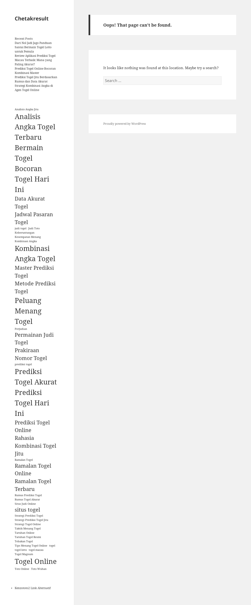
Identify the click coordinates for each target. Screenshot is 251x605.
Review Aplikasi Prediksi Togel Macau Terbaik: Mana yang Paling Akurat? (35, 60)
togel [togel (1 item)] (52, 545)
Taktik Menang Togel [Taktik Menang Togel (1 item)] (28, 528)
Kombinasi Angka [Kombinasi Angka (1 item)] (26, 241)
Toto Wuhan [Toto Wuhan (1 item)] (39, 569)
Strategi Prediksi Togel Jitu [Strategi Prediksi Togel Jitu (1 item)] (31, 520)
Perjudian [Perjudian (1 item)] (21, 329)
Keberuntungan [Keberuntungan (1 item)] (24, 232)
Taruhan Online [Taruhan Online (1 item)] (24, 532)
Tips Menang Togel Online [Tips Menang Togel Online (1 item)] (31, 545)
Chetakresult (32, 18)
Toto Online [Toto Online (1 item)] (22, 569)
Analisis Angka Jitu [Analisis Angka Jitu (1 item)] (26, 109)
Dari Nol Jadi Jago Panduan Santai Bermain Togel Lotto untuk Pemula (33, 47)
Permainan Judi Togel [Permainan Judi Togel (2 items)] (34, 338)
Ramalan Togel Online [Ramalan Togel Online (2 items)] (33, 469)
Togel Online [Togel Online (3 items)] (36, 561)
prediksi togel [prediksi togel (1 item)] (23, 364)
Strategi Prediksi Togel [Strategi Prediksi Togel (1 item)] (29, 515)
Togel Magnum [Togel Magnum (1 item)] (24, 554)
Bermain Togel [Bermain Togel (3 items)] (29, 153)
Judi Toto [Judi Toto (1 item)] (34, 228)
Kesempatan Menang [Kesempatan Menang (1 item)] (28, 237)
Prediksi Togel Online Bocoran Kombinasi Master (35, 71)
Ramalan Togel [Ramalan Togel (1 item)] (24, 459)
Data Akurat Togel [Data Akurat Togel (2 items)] (30, 202)
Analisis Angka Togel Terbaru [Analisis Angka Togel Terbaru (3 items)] (35, 127)
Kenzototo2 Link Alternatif (33, 588)
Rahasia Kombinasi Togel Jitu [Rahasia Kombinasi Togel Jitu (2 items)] (35, 445)
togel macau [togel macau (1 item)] (36, 550)
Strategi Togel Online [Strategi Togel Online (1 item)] (28, 524)
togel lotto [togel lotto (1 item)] (21, 550)
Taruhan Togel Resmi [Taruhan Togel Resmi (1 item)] (28, 537)
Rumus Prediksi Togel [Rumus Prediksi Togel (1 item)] (28, 495)
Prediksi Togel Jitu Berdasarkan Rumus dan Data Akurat (36, 79)
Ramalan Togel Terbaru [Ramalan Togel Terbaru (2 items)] (33, 485)
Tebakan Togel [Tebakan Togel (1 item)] (24, 541)
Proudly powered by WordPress (124, 124)
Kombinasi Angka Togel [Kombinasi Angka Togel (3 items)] (35, 254)
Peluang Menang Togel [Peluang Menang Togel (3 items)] (28, 311)
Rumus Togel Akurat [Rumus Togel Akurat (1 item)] (27, 499)
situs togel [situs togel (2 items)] (27, 509)
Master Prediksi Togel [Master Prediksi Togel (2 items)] (34, 271)
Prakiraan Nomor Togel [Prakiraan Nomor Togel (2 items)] (31, 354)
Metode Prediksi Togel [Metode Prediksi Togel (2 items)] (35, 287)
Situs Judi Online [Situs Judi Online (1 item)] (25, 503)
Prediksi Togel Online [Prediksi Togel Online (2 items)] (32, 426)
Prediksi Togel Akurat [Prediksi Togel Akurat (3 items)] (36, 377)
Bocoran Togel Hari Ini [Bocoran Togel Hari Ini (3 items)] (32, 179)
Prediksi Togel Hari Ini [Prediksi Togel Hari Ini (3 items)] (32, 403)
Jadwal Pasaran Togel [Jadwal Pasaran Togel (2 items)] (34, 218)
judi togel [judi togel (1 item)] (20, 228)
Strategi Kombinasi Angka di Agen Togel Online (34, 88)
